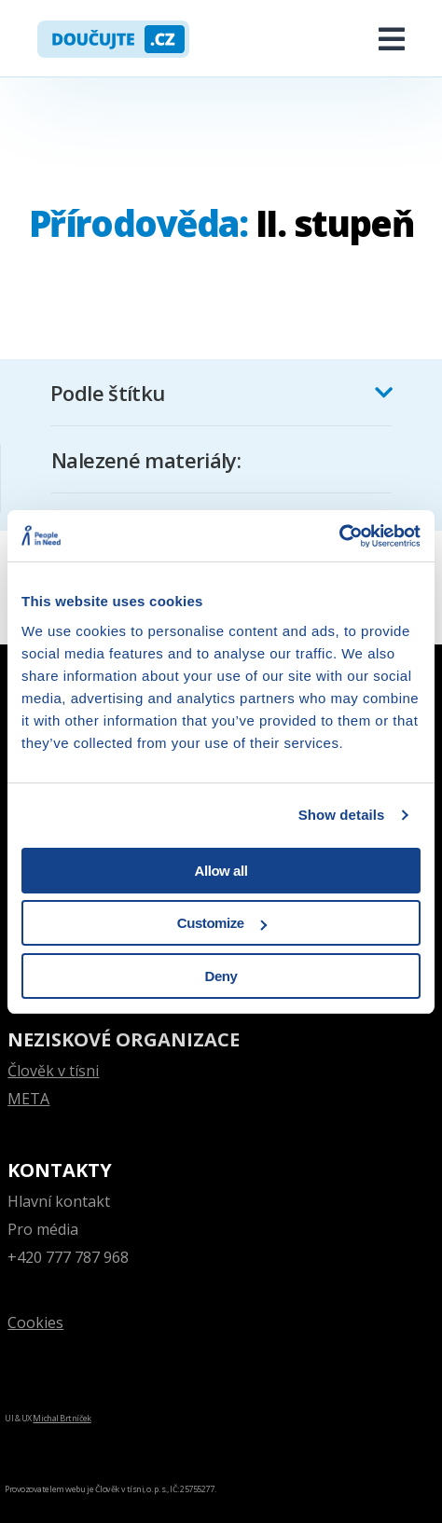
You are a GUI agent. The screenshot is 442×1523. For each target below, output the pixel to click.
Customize (222, 923)
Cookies (35, 1322)
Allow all (221, 871)
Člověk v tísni (53, 1070)
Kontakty (59, 1170)
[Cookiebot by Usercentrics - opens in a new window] (339, 536)
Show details (341, 815)
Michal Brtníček (61, 1418)
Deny (221, 976)
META (28, 1098)
